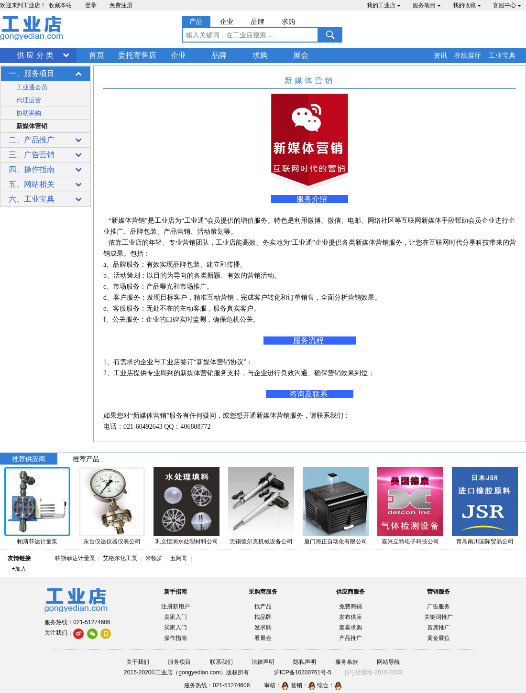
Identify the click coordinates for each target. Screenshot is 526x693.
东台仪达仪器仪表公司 (112, 541)
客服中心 (507, 5)
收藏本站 (60, 5)
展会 (300, 55)
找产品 (263, 606)
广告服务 (438, 606)
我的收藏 (467, 5)
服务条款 (346, 662)
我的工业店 (384, 5)
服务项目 (427, 5)
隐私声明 (304, 662)
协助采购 (28, 113)
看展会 (263, 638)
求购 (260, 55)
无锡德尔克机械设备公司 (261, 541)
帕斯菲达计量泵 (37, 541)
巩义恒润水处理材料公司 (186, 541)
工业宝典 (502, 55)
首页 (96, 55)
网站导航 (388, 662)
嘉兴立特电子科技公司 (410, 541)
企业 (178, 55)
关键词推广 (438, 617)
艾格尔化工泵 (120, 558)
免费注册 (121, 5)
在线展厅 (467, 55)
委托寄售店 (137, 55)
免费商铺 (350, 606)
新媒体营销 (31, 126)
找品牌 (263, 617)
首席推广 (438, 627)
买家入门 (175, 627)
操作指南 (175, 638)
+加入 (18, 568)
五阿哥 (178, 558)
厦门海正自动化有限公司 (335, 541)
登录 (91, 5)
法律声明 (263, 662)
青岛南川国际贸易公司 (485, 541)
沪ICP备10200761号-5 (302, 672)
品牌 (219, 55)
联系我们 (221, 662)
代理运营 (28, 100)
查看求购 (350, 627)
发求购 (263, 627)
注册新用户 (175, 606)
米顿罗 (155, 558)
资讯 (440, 55)
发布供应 (350, 617)
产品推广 (350, 638)
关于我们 (137, 662)
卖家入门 (175, 617)
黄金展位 (438, 638)
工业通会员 (31, 87)
